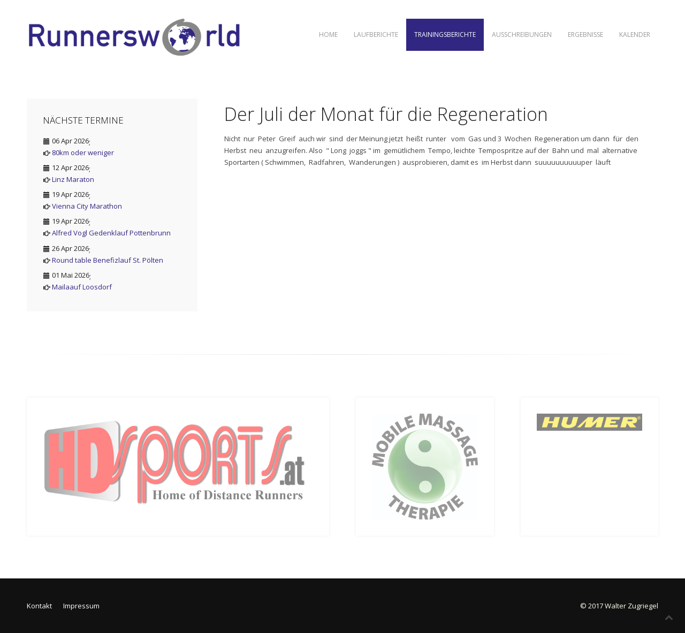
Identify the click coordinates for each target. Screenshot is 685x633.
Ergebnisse (585, 34)
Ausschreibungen (522, 34)
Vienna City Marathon (87, 206)
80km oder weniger (83, 152)
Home (328, 34)
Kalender (634, 34)
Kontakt (39, 606)
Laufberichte (376, 34)
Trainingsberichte (445, 34)
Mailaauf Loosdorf (82, 287)
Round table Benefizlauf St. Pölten (107, 260)
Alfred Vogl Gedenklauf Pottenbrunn (111, 233)
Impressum (81, 606)
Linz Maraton (73, 179)
